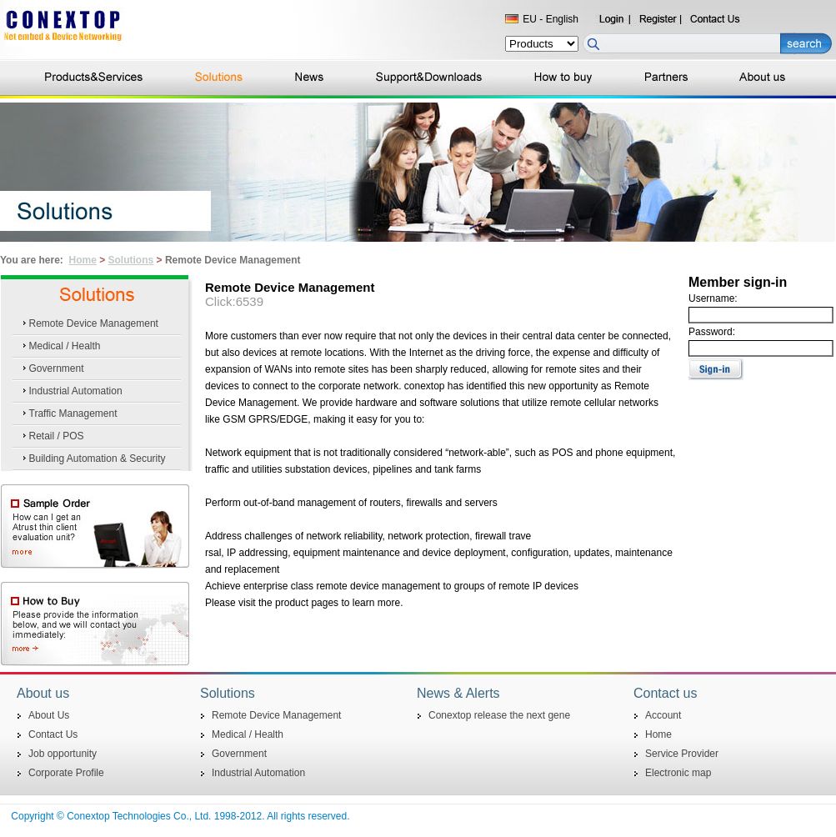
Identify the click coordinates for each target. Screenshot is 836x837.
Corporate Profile (66, 773)
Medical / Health (65, 346)
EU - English (550, 19)
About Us (48, 715)
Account (663, 715)
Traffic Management (73, 413)
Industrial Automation (76, 391)
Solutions (131, 260)
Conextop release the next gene (499, 715)
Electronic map (678, 773)
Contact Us (53, 734)
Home (82, 260)
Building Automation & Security (97, 458)
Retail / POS (56, 436)
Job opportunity (62, 753)
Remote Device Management (93, 323)
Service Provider (681, 753)
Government (56, 368)
